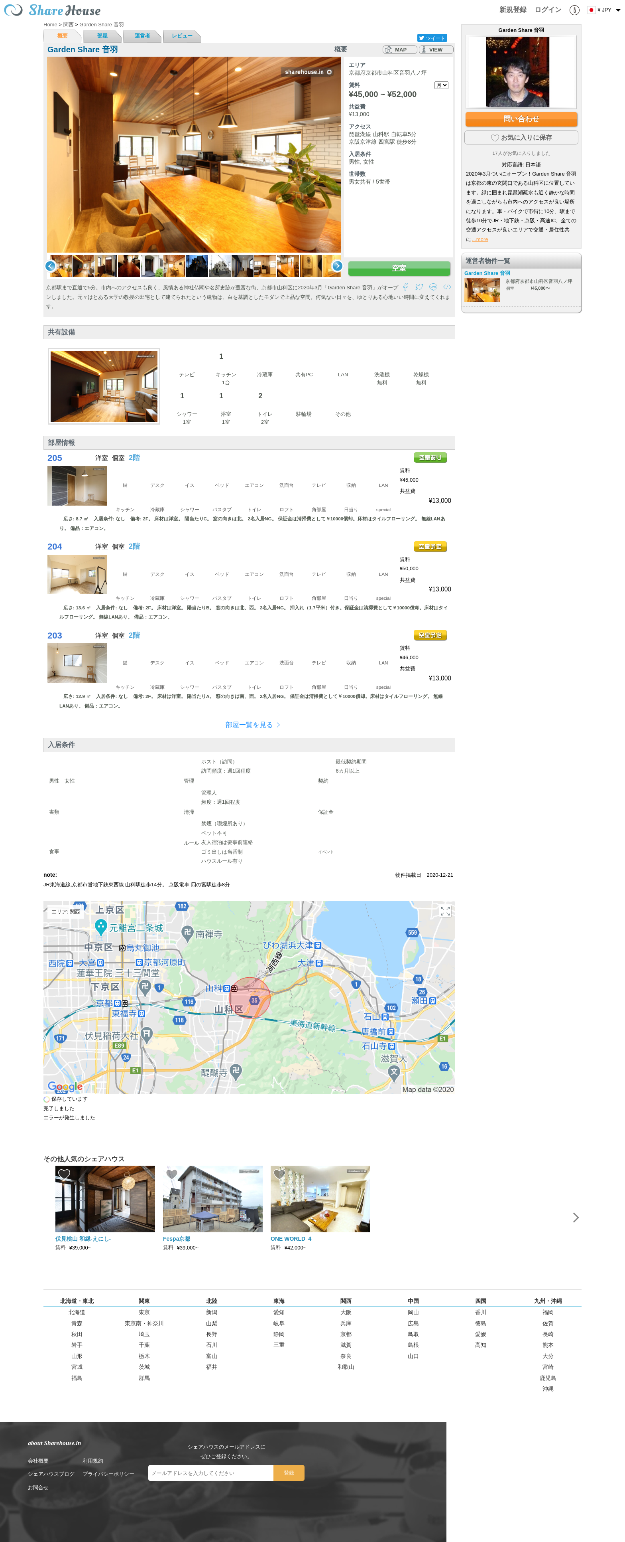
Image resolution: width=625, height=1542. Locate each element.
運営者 (142, 36)
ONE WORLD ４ (291, 1239)
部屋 (102, 36)
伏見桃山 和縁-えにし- (83, 1239)
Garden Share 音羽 (487, 273)
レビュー (182, 36)
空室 (399, 268)
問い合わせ (521, 119)
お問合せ (38, 1488)
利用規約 (93, 1461)
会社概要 (38, 1461)
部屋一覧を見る (249, 725)
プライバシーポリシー (108, 1474)
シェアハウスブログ (51, 1474)
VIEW (435, 50)
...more (480, 239)
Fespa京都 (176, 1239)
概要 (62, 36)
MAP (401, 50)
